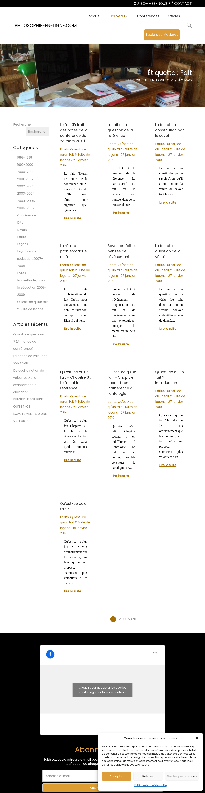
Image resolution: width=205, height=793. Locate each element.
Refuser (148, 776)
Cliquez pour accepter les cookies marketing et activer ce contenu (102, 690)
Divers (22, 229)
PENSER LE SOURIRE (28, 399)
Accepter (117, 776)
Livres (21, 273)
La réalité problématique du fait (73, 251)
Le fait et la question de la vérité (168, 251)
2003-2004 (26, 193)
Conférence (26, 215)
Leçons (22, 244)
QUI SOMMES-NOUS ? (152, 3)
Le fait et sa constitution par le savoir (169, 130)
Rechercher (22, 124)
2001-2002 (25, 179)
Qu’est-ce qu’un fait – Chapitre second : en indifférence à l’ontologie (122, 382)
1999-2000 (25, 164)
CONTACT (183, 3)
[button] (197, 738)
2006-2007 (26, 208)
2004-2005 (26, 201)
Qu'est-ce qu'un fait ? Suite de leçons (75, 154)
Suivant (130, 619)
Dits (20, 222)
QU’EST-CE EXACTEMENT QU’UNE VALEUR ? (30, 413)
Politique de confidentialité (150, 785)
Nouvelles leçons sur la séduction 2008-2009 (33, 287)
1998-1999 (24, 157)
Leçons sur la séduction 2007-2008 (30, 258)
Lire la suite (72, 218)
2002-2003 (25, 186)
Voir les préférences (182, 776)
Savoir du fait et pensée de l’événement (122, 251)
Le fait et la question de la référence (120, 130)
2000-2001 (25, 172)
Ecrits (64, 149)
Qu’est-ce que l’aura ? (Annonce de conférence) (29, 341)
